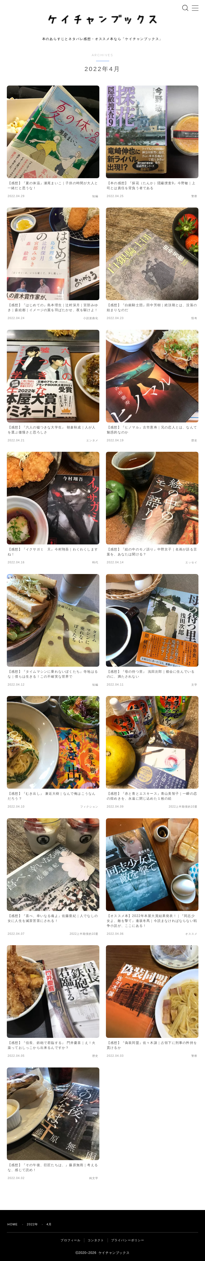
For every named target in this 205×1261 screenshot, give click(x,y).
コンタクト (96, 1240)
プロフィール (70, 1240)
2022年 (32, 1224)
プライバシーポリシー (128, 1240)
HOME (12, 1224)
